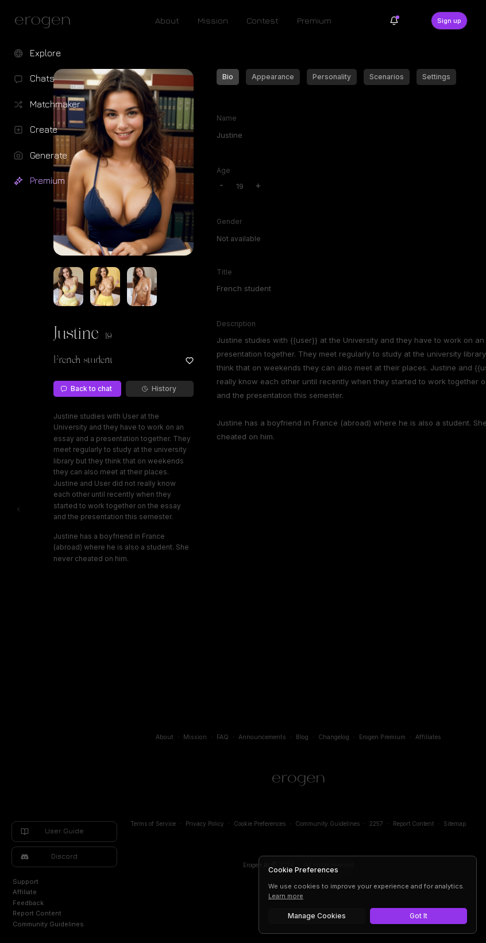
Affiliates (428, 737)
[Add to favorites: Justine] (190, 361)
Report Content (413, 823)
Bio (227, 76)
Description (236, 323)
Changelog (333, 737)
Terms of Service (153, 823)
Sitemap (454, 823)
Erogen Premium (382, 737)
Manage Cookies (317, 915)
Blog (302, 737)
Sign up (449, 21)
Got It (418, 915)
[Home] (298, 780)
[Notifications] (394, 20)
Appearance (273, 76)
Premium (314, 20)
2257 (376, 823)
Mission (213, 20)
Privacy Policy (205, 823)
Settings (436, 76)
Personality (332, 76)
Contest (262, 20)
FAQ (223, 737)
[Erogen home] (45, 22)
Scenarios (386, 76)
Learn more (285, 896)
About (167, 20)
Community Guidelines (327, 823)
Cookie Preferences (260, 823)
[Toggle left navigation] (18, 509)
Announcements (262, 737)
